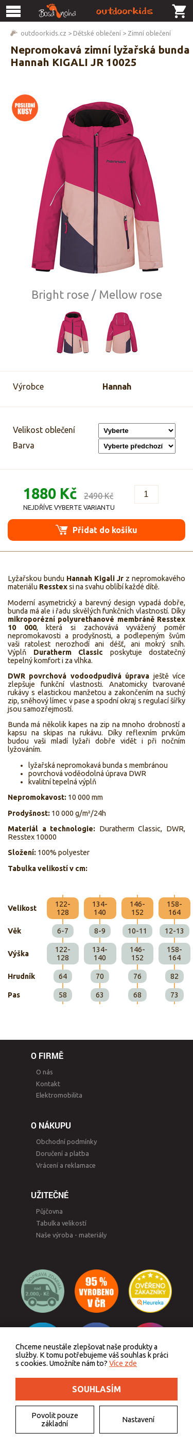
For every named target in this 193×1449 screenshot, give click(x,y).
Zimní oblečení (149, 33)
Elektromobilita (59, 1095)
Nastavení (138, 1419)
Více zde (123, 1363)
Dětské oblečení (97, 33)
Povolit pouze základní (54, 1419)
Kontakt (48, 1083)
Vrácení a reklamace (66, 1165)
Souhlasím (96, 1389)
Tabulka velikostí (61, 1223)
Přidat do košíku (96, 530)
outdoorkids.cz (43, 33)
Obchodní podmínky (66, 1141)
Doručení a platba (62, 1153)
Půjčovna (49, 1211)
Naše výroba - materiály (71, 1234)
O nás (44, 1071)
